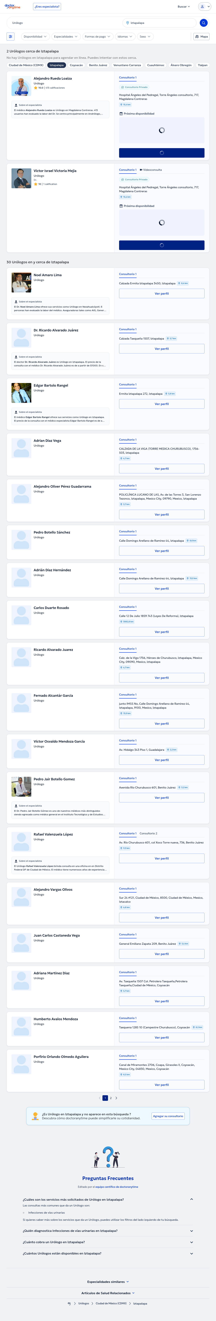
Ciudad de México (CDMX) (26, 65)
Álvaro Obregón (181, 65)
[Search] (204, 23)
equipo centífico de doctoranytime (117, 1187)
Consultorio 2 (148, 833)
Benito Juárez (98, 65)
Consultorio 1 (128, 77)
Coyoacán (76, 65)
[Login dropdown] (204, 6)
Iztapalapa (57, 65)
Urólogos (82, 1303)
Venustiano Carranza (127, 65)
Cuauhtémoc (155, 65)
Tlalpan (202, 65)
